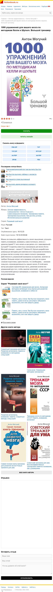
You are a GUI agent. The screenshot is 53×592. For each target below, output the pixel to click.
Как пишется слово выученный (18, 179)
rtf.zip (38, 151)
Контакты (10, 587)
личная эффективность (16, 18)
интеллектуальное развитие (18, 218)
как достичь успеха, (34, 216)
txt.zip (14, 151)
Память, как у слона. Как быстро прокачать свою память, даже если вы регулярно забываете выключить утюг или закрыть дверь (30, 300)
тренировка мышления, (17, 216)
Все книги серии (9, 322)
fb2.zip (14, 147)
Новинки (9, 6)
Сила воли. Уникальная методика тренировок (36, 371)
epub (14, 159)
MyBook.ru (24, 587)
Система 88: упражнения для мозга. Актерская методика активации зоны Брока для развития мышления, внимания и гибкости (30, 289)
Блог (2, 9)
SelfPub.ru (32, 587)
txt (38, 147)
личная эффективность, (17, 210)
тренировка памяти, (36, 214)
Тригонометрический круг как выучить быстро (23, 169)
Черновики (17, 9)
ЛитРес (17, 587)
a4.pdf (14, 155)
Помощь (3, 587)
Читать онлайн (26, 137)
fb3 (38, 159)
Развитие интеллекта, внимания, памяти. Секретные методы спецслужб (12, 417)
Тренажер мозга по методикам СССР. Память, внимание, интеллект (39, 418)
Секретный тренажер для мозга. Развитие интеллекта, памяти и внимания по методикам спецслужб (13, 352)
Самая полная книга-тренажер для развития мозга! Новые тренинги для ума (13, 465)
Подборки (44, 6)
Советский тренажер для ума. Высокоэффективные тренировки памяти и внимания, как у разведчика (39, 465)
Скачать (26, 131)
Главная (4, 18)
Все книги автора (26, 472)
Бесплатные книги (34, 6)
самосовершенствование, (18, 214)
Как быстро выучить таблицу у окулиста (21, 174)
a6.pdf (38, 155)
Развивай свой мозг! (15, 221)
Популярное (9, 9)
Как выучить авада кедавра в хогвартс (21, 184)
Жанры (3, 6)
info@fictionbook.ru (6, 589)
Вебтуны (24, 6)
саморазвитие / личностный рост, (20, 212)
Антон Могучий (31, 18)
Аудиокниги (17, 6)
